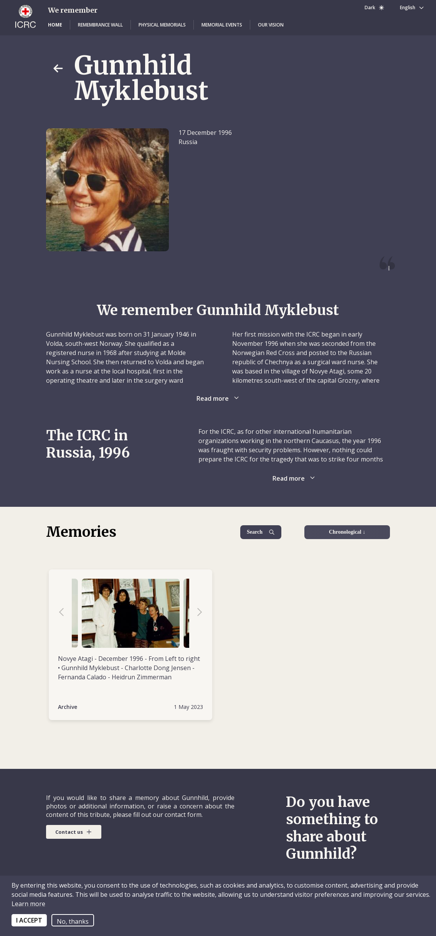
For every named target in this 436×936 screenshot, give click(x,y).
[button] (55, 25)
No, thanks (73, 921)
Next (196, 613)
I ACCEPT (29, 920)
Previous (65, 613)
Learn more (28, 903)
